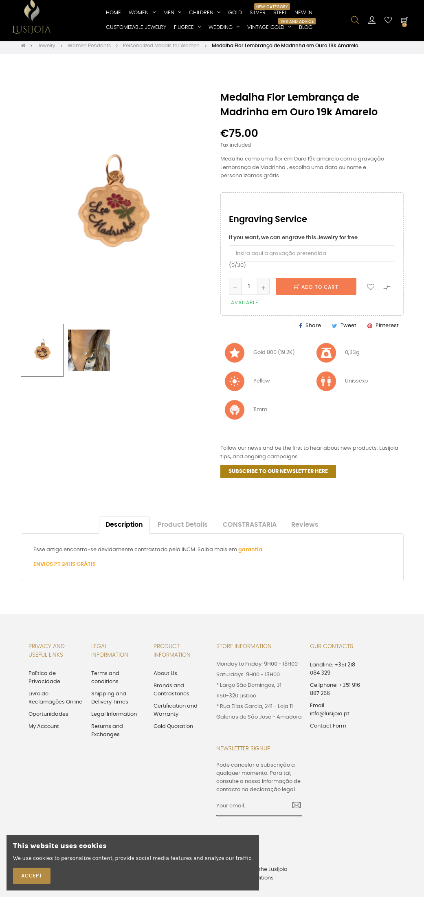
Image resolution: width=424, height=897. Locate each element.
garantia (250, 552)
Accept (31, 875)
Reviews (305, 527)
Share (313, 328)
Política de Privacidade (44, 680)
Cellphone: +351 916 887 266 (335, 692)
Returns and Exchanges (107, 733)
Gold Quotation (173, 729)
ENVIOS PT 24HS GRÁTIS (64, 566)
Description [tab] (124, 527)
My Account (44, 729)
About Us (165, 676)
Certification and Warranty (176, 712)
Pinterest (387, 328)
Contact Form (328, 728)
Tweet (348, 328)
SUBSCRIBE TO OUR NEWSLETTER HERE (278, 474)
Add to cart (316, 289)
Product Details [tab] (183, 527)
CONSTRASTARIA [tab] (250, 527)
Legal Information (114, 716)
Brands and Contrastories (171, 692)
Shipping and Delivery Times (109, 700)
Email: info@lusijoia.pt (329, 712)
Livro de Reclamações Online (55, 700)
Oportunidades (48, 716)
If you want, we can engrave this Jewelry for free (293, 240)
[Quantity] (249, 289)
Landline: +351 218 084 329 (332, 671)
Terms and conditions (105, 680)
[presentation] (287, 845)
